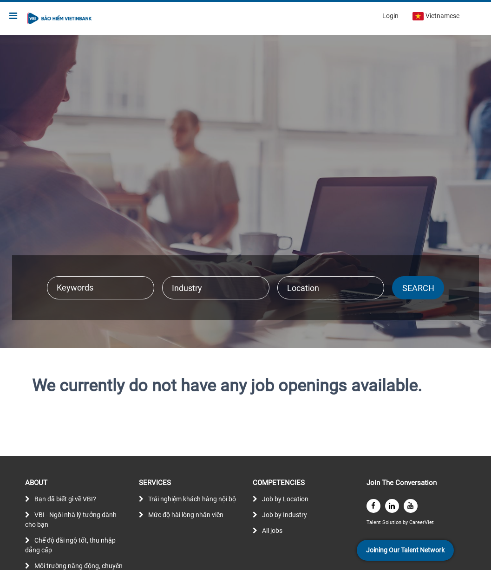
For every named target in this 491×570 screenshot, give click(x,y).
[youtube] (411, 506)
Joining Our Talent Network (405, 550)
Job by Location (285, 499)
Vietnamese (435, 16)
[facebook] (373, 506)
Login (390, 15)
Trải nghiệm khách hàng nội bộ (192, 499)
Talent (374, 522)
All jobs (272, 530)
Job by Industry (284, 514)
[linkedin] (392, 506)
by (406, 522)
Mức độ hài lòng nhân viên (185, 514)
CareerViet (421, 522)
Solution (392, 522)
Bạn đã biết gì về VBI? (65, 499)
